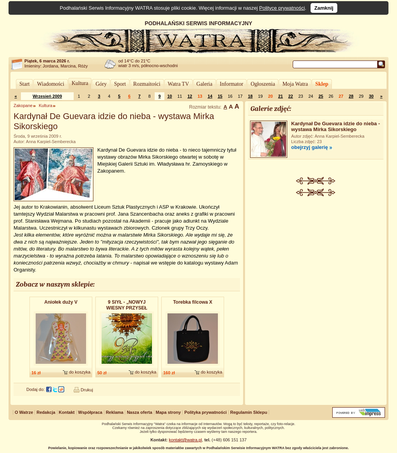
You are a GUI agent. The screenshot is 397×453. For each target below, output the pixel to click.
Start (24, 84)
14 (209, 96)
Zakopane (23, 105)
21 (280, 96)
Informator (231, 84)
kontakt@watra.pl (185, 439)
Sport (120, 84)
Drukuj (87, 389)
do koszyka (79, 372)
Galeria (204, 84)
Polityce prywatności (282, 8)
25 (320, 96)
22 (290, 96)
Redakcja (45, 412)
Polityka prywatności (205, 412)
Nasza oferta (139, 412)
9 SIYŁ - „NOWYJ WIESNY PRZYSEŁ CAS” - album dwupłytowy (126, 305)
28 (351, 96)
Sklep (321, 84)
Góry (101, 84)
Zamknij (323, 8)
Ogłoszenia (262, 84)
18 (250, 96)
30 (371, 96)
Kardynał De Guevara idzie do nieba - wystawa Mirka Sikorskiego (335, 126)
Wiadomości (50, 84)
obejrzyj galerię (309, 147)
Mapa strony (168, 412)
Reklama (114, 412)
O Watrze (24, 412)
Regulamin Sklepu (248, 412)
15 (219, 96)
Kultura (80, 83)
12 (189, 96)
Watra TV (178, 84)
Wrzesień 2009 (47, 96)
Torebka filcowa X (192, 302)
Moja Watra (295, 84)
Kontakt (67, 412)
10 (169, 96)
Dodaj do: (35, 389)
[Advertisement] (316, 254)
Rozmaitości (147, 84)
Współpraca (90, 412)
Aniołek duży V (60, 302)
